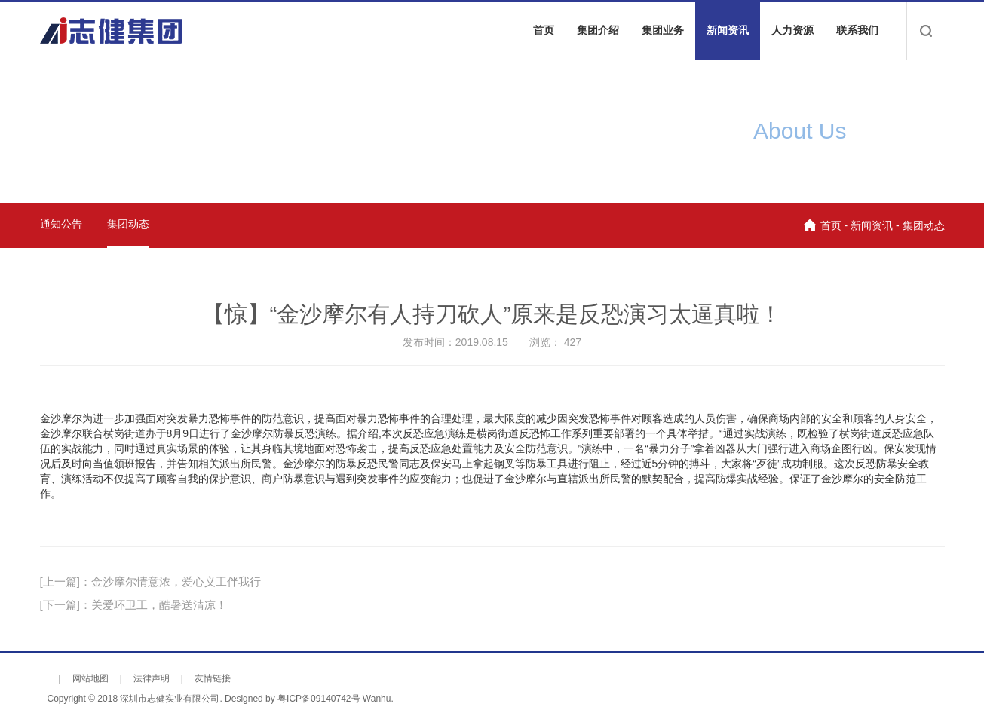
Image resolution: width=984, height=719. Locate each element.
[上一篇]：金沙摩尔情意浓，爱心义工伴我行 (150, 581)
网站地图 (90, 678)
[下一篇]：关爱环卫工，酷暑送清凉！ (133, 604)
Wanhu (377, 698)
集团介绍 (598, 30)
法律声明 (151, 678)
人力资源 (792, 30)
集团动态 (128, 224)
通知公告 (61, 224)
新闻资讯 (728, 30)
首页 (543, 30)
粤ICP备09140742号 (318, 698)
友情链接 (213, 678)
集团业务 (663, 30)
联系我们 (857, 30)
